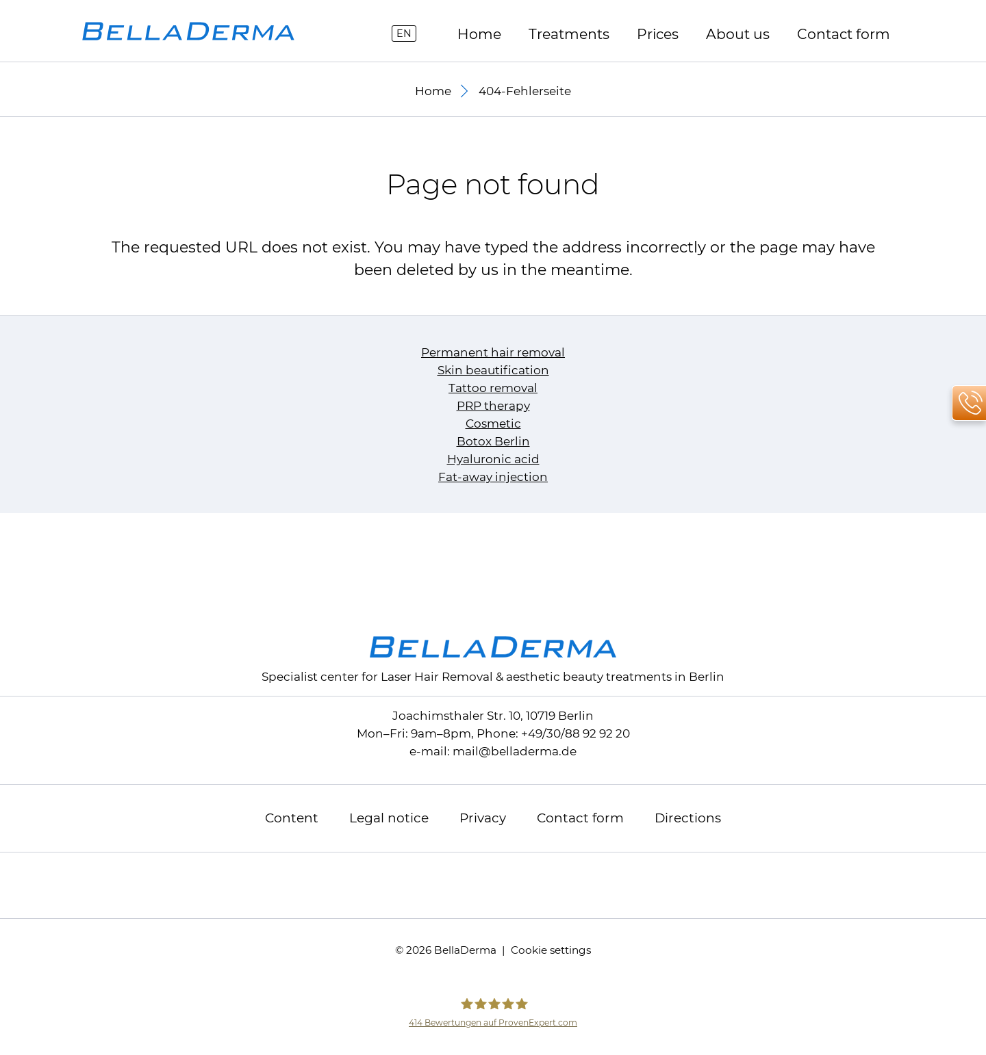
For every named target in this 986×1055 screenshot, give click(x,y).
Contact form (843, 33)
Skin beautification (493, 370)
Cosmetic (493, 423)
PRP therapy (493, 406)
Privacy (482, 818)
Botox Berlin (493, 441)
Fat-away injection (493, 477)
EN (404, 33)
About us (738, 33)
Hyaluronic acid (493, 459)
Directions (688, 818)
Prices (658, 33)
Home (479, 33)
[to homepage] (188, 31)
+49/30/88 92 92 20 (575, 733)
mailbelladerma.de (515, 751)
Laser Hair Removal (437, 676)
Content (291, 818)
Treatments (569, 33)
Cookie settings (551, 949)
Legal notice (389, 818)
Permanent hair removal (493, 352)
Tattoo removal (493, 388)
